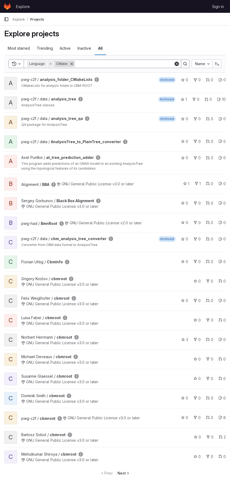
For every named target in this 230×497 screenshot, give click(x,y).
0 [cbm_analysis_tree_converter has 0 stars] (184, 239)
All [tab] (100, 48)
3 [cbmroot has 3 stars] (184, 339)
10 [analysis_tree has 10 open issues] (221, 99)
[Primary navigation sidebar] (6, 19)
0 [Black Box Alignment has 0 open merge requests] (209, 203)
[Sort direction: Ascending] (217, 64)
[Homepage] (7, 6)
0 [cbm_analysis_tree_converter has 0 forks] (197, 239)
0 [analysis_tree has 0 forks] (195, 99)
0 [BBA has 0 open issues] (222, 183)
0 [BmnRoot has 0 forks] (197, 222)
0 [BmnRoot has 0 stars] (184, 222)
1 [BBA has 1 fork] (198, 183)
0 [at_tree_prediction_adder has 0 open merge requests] (209, 157)
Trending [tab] (45, 48)
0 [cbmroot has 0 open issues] (222, 300)
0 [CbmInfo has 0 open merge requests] (209, 261)
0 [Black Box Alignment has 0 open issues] (222, 203)
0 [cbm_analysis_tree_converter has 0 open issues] (222, 239)
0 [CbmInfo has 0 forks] (197, 261)
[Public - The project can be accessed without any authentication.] (97, 79)
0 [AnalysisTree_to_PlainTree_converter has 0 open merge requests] (209, 141)
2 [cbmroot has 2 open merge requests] (222, 437)
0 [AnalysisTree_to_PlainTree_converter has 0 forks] (197, 141)
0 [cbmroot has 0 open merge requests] (222, 281)
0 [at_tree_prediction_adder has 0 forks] (197, 157)
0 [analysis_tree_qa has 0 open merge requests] (209, 118)
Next (124, 473)
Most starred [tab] (19, 48)
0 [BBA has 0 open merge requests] (209, 183)
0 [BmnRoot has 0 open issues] (222, 222)
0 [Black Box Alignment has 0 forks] (197, 203)
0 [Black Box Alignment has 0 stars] (184, 203)
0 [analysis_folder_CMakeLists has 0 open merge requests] (209, 79)
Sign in (218, 6)
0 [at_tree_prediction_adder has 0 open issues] (222, 157)
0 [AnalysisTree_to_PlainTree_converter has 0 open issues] (222, 141)
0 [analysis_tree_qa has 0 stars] (184, 118)
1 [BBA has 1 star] (186, 183)
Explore (23, 6)
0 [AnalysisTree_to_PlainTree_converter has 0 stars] (184, 141)
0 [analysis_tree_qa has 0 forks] (197, 118)
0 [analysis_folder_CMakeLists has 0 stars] (184, 79)
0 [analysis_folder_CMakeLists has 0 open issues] (222, 79)
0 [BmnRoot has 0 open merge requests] (209, 222)
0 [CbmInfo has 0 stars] (184, 261)
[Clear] (176, 64)
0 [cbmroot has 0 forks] (209, 281)
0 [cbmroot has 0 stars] (197, 281)
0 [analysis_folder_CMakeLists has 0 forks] (197, 79)
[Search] (124, 64)
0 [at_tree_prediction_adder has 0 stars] (184, 157)
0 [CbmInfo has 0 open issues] (222, 261)
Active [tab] (65, 48)
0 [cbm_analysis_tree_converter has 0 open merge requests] (209, 239)
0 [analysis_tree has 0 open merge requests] (208, 99)
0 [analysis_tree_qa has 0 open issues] (222, 118)
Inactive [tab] (84, 48)
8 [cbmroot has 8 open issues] (222, 417)
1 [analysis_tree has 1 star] (184, 99)
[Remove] (71, 64)
